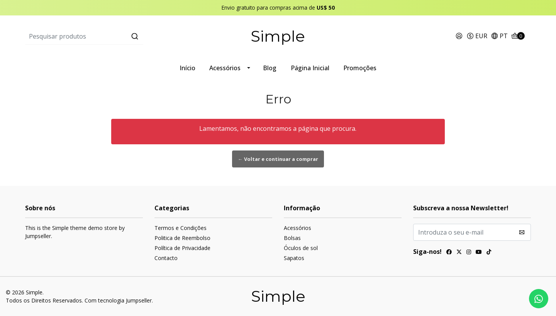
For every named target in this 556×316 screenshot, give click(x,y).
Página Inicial (310, 68)
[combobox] (109, 36)
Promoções (359, 68)
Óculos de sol (301, 248)
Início (187, 68)
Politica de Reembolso (182, 238)
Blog (269, 68)
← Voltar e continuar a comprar (278, 158)
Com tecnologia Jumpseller (118, 300)
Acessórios (225, 68)
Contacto (166, 258)
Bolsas (292, 238)
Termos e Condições (180, 228)
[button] (476, 36)
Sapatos (294, 258)
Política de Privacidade (182, 248)
